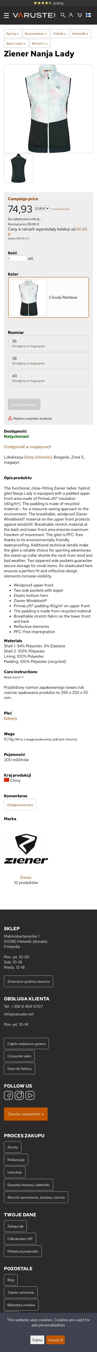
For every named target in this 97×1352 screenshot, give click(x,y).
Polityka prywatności (22, 1251)
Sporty (12, 33)
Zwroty (12, 1147)
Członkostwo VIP (20, 1238)
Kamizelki (80, 33)
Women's (39, 43)
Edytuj (37, 1339)
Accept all (55, 1339)
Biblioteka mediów (21, 1305)
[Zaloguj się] (71, 15)
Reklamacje (16, 1159)
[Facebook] (8, 1096)
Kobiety (10, 718)
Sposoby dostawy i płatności (28, 1184)
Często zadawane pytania (26, 1043)
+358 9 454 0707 (27, 1006)
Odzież (59, 33)
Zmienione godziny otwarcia (28, 981)
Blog (10, 1279)
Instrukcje (14, 1172)
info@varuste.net (19, 1014)
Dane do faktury (19, 1068)
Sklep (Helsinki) (38, 457)
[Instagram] (19, 1096)
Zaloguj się (15, 1226)
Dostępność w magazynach (27, 446)
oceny (49, 3)
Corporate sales (19, 1056)
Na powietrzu (36, 33)
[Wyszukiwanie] (63, 16)
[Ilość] (17, 258)
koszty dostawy (61, 209)
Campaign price (23, 198)
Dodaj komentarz (20, 804)
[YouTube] (30, 1096)
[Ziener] (26, 860)
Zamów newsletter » (26, 1114)
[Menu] (6, 15)
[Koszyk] (79, 15)
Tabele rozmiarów (20, 1292)
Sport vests (16, 43)
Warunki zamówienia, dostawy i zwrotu (36, 1197)
